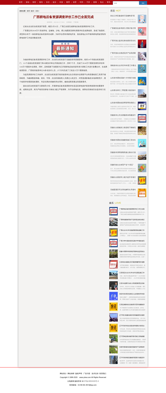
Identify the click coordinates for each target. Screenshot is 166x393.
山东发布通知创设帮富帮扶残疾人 (123, 103)
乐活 (48, 2)
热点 (102, 2)
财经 (34, 2)
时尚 (81, 2)
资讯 (108, 2)
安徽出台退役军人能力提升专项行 (123, 177)
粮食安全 (27, 97)
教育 (68, 2)
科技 (61, 2)
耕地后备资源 (34, 97)
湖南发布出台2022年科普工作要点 (123, 65)
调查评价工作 (42, 97)
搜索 (143, 3)
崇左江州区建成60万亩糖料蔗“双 (122, 16)
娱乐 (54, 2)
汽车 (88, 2)
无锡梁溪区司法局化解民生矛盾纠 (123, 190)
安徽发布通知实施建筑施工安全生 (123, 140)
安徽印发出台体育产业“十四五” (121, 165)
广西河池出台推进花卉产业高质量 (123, 53)
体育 (75, 2)
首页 (21, 2)
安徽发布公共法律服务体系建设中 (123, 115)
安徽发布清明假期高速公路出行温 (123, 152)
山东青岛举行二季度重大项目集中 (123, 90)
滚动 (27, 2)
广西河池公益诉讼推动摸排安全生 (123, 40)
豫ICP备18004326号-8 (90, 381)
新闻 (95, 2)
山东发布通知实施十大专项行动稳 (123, 78)
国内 (41, 2)
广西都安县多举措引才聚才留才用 (123, 28)
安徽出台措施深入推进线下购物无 (123, 127)
